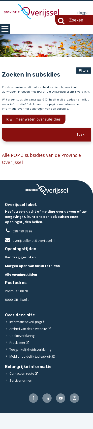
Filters (84, 70)
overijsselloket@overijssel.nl (30, 256)
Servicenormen (20, 396)
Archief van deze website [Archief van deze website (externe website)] (28, 344)
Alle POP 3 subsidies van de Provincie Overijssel (43, 174)
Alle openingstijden (21, 290)
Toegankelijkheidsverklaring (30, 365)
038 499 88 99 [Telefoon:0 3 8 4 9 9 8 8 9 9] (24, 247)
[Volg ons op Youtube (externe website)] (60, 414)
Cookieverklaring (22, 351)
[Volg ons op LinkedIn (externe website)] (46, 414)
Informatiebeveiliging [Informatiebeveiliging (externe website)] (25, 337)
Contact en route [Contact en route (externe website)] (21, 389)
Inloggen (83, 13)
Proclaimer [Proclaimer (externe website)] (17, 358)
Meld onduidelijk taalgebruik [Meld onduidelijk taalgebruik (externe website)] (30, 372)
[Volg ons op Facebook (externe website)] (32, 414)
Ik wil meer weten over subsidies (34, 133)
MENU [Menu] (5, 29)
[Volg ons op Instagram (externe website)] (74, 414)
